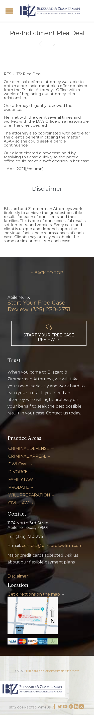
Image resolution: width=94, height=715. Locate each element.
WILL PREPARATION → (31, 495)
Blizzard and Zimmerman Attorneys (52, 671)
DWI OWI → (20, 464)
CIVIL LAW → (21, 502)
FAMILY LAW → (23, 479)
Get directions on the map (34, 594)
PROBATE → (21, 487)
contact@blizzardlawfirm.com (52, 545)
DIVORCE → (20, 471)
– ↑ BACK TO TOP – (47, 272)
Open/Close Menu (9, 11)
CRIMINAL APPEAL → (29, 456)
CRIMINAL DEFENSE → (31, 448)
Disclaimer (18, 576)
